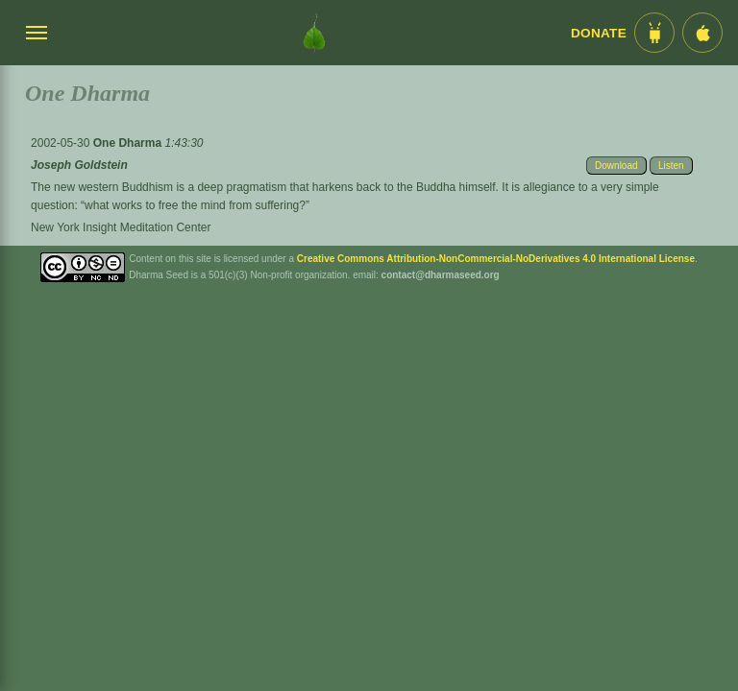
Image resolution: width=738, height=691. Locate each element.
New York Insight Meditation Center (120, 227)
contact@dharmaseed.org (440, 275)
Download (616, 165)
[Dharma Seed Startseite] (314, 33)
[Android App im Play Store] (654, 32)
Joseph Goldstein (79, 165)
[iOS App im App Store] (702, 32)
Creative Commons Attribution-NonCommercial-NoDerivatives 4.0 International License (496, 258)
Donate (599, 33)
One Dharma (129, 143)
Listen (671, 165)
